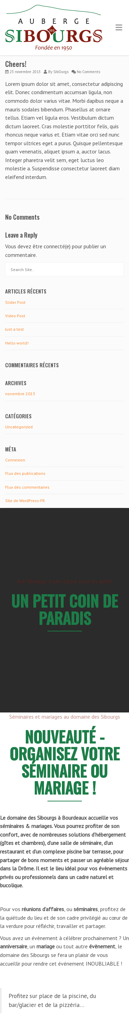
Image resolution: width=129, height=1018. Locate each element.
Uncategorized (19, 426)
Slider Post (15, 302)
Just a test (14, 329)
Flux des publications (25, 473)
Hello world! (17, 343)
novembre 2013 (20, 393)
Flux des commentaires (27, 487)
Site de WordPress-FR (25, 500)
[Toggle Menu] (119, 28)
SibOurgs (60, 71)
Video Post (15, 315)
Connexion (15, 459)
